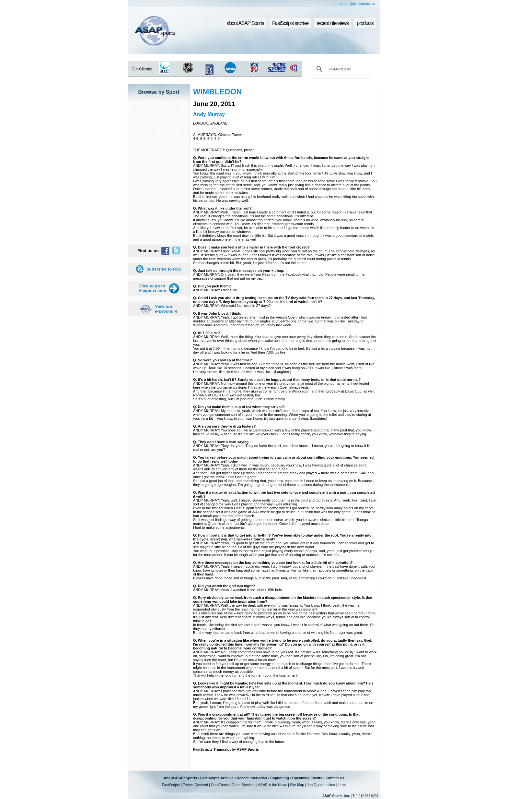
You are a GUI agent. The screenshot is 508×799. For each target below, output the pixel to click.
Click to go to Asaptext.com (152, 288)
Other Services (243, 785)
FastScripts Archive (217, 778)
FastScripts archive (290, 23)
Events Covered (195, 785)
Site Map (297, 785)
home (343, 4)
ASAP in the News (272, 785)
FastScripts (171, 785)
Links (342, 785)
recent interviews (332, 23)
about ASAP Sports (245, 23)
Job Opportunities (321, 785)
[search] (340, 69)
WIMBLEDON (217, 91)
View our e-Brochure (166, 309)
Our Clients (220, 785)
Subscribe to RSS (163, 269)
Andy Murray (209, 114)
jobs (353, 4)
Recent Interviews (252, 778)
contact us (367, 4)
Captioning (279, 778)
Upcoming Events (307, 778)
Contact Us (335, 778)
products (365, 23)
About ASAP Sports (180, 778)
